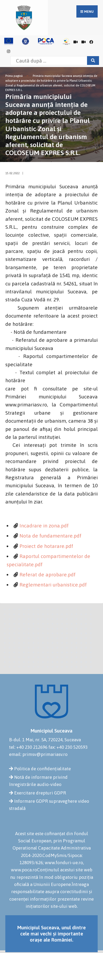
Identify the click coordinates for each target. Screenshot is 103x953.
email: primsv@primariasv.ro (38, 754)
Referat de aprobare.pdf (47, 574)
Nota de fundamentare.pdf (50, 536)
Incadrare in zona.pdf (44, 525)
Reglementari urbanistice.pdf (53, 585)
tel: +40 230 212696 (28, 747)
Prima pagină (14, 75)
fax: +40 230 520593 (68, 747)
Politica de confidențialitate (42, 768)
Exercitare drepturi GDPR (40, 793)
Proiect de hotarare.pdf (46, 546)
